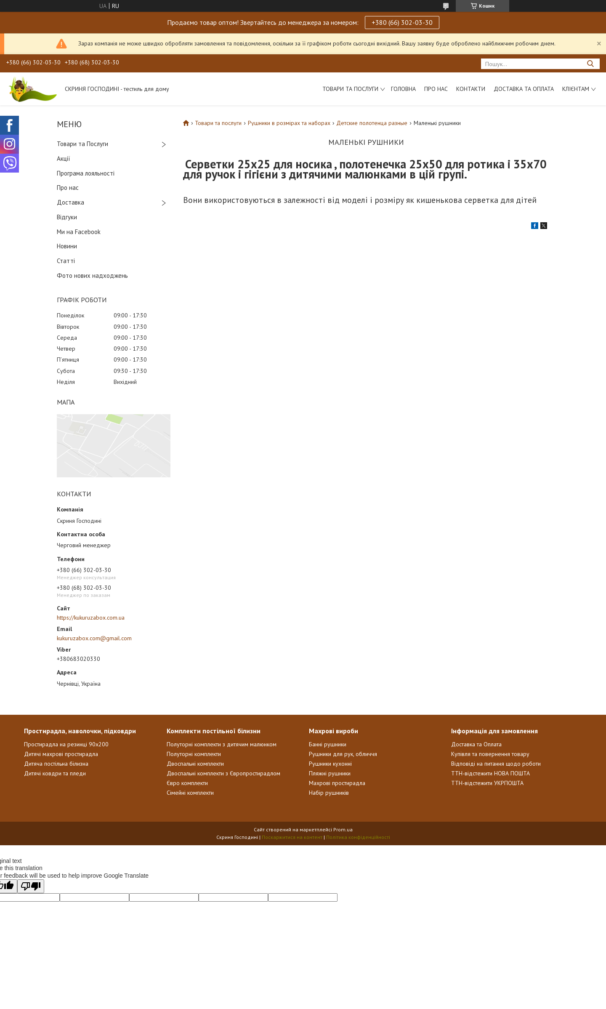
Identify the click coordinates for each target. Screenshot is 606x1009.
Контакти (470, 89)
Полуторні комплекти (194, 754)
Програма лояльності (85, 173)
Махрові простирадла (337, 783)
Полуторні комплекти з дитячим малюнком (221, 744)
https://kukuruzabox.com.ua (91, 617)
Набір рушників (329, 792)
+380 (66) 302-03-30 (402, 22)
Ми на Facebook (79, 232)
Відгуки (67, 217)
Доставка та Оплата (524, 89)
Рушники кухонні (330, 763)
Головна (403, 89)
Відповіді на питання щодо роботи (496, 763)
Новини (67, 246)
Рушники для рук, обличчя (343, 754)
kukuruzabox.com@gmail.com (94, 638)
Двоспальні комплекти (195, 763)
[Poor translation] (30, 886)
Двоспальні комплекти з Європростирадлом (223, 773)
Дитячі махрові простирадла (61, 754)
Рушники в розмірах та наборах (289, 123)
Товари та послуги (350, 89)
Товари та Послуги (82, 144)
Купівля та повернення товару (490, 754)
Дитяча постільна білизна (56, 763)
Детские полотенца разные (371, 123)
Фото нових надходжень (92, 276)
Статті (66, 261)
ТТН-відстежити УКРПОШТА (487, 783)
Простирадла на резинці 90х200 (66, 744)
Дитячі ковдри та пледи (55, 773)
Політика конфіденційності (358, 837)
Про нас (436, 89)
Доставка (70, 202)
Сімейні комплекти (190, 792)
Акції (63, 158)
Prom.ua (343, 829)
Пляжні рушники (330, 773)
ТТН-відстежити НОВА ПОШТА (490, 773)
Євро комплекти (187, 783)
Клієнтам (575, 89)
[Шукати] (590, 64)
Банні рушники (327, 744)
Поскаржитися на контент (292, 837)
